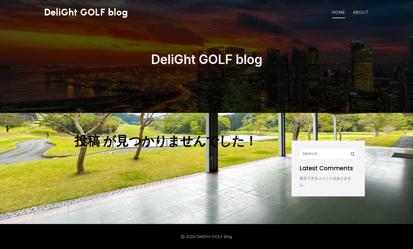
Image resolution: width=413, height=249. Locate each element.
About (361, 12)
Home (338, 12)
